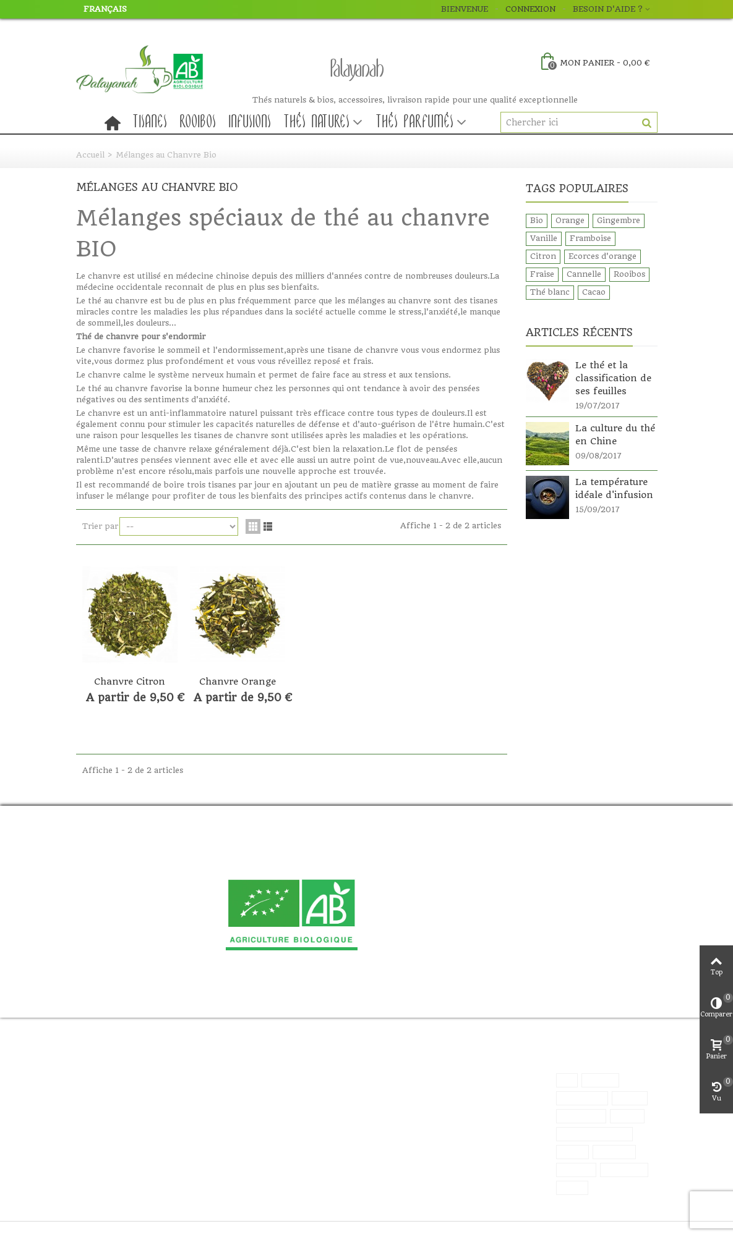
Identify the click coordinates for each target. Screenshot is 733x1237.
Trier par (100, 526)
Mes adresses (350, 1092)
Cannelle (584, 274)
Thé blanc (550, 292)
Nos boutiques (112, 1067)
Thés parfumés (415, 122)
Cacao (594, 292)
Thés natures (317, 122)
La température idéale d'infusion (614, 488)
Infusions (250, 122)
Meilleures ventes (239, 1092)
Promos (220, 1067)
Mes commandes (358, 1079)
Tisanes (150, 122)
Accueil (90, 154)
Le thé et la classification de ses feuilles (613, 378)
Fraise (542, 274)
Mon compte (350, 1067)
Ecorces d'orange (602, 256)
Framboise (590, 238)
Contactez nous (116, 1079)
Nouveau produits (239, 1079)
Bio (536, 220)
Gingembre (618, 220)
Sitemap (101, 1092)
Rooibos (198, 122)
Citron (543, 256)
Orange (570, 220)
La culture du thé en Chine (615, 435)
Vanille (543, 238)
